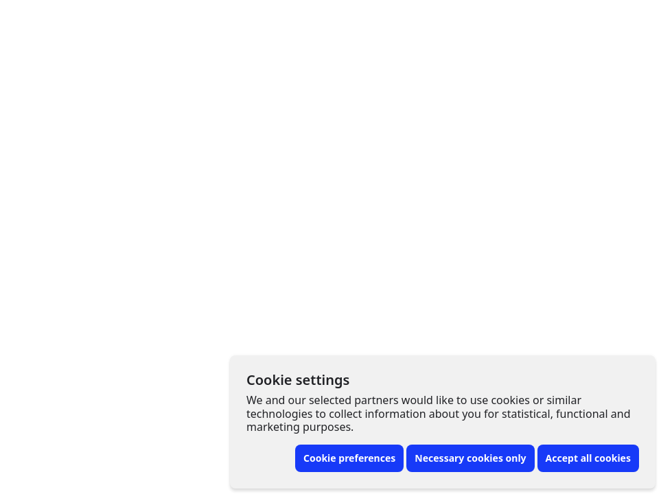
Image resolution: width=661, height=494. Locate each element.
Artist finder (279, 19)
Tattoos (199, 19)
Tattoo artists (116, 19)
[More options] (558, 73)
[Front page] (27, 19)
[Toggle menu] (625, 19)
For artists (529, 19)
